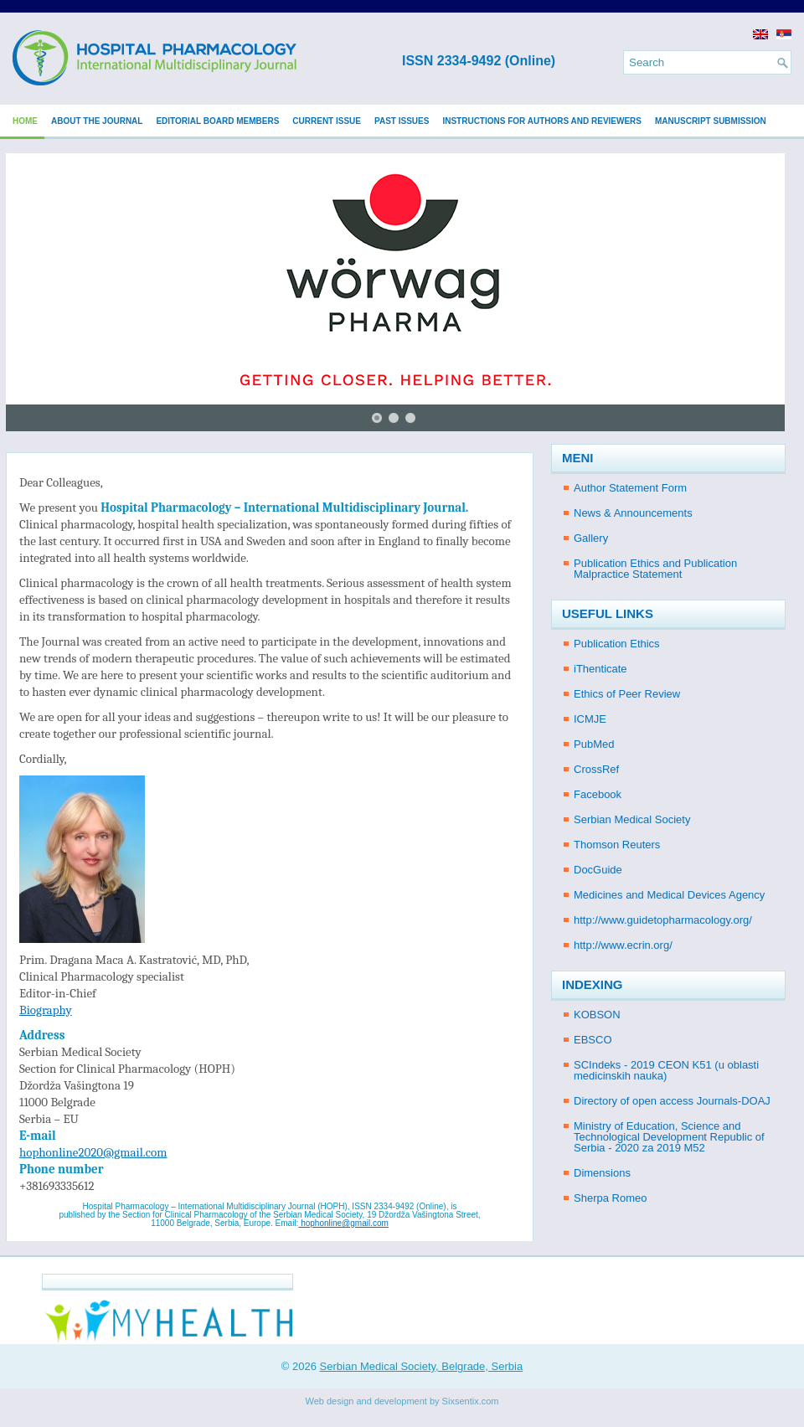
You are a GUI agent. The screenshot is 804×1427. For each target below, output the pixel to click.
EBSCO (593, 1039)
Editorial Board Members (217, 121)
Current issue (326, 121)
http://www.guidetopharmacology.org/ (663, 920)
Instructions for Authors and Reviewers (542, 121)
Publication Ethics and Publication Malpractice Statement (655, 568)
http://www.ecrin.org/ (623, 945)
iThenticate (600, 668)
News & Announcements (633, 513)
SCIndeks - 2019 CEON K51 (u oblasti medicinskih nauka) (666, 1070)
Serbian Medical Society (632, 819)
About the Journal (96, 121)
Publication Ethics (617, 643)
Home (25, 121)
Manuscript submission (710, 121)
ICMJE (590, 719)
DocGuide (598, 869)
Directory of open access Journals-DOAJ (672, 1101)
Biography (45, 1009)
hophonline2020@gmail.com (93, 1152)
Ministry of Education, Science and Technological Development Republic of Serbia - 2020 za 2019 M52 (669, 1137)
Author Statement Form (630, 488)
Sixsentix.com (470, 1401)
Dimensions (602, 1173)
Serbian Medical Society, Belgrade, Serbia (421, 1366)
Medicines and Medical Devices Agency (669, 895)
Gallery (591, 538)
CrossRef (596, 769)
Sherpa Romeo (610, 1198)
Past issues (401, 121)
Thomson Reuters (617, 844)
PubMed (594, 744)
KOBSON (597, 1014)
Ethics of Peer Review (627, 694)
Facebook (597, 794)
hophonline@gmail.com (343, 1223)
